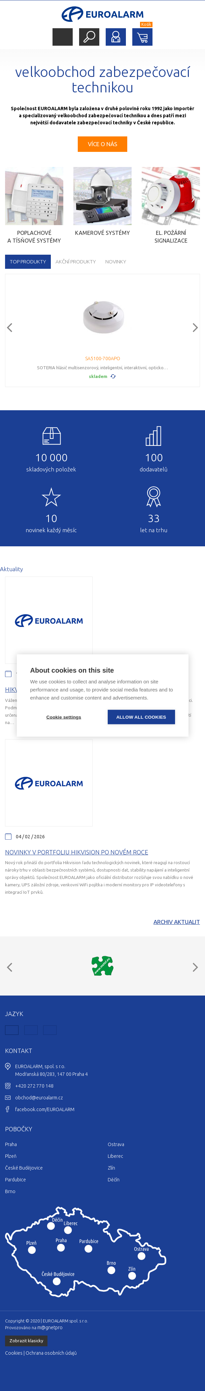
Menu (63, 37)
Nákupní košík (142, 37)
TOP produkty (28, 261)
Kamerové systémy (102, 233)
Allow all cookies (141, 717)
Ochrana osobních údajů (51, 1353)
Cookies (14, 1353)
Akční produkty (76, 261)
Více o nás (102, 144)
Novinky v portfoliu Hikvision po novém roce (76, 852)
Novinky (115, 261)
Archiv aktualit (176, 922)
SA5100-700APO (102, 358)
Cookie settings (63, 717)
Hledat (89, 37)
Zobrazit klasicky (26, 1340)
